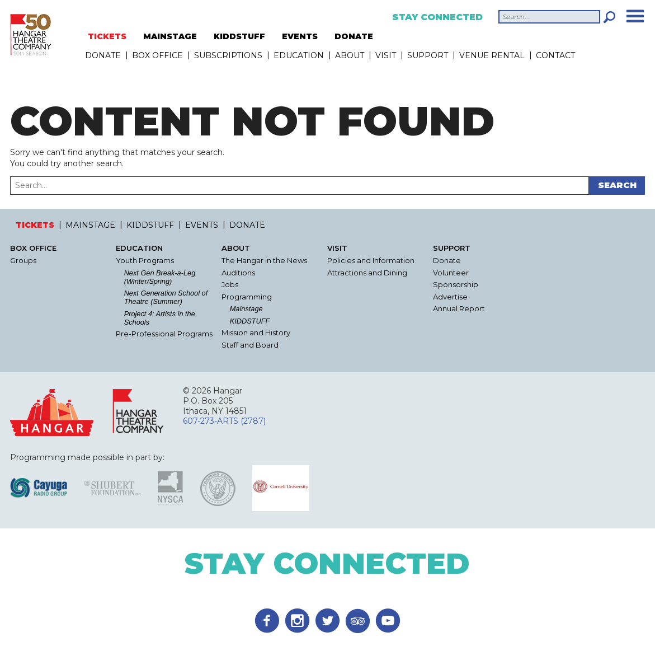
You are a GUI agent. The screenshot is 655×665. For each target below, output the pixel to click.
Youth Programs (145, 260)
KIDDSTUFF (239, 36)
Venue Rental (492, 55)
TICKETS (107, 36)
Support (427, 55)
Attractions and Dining (367, 273)
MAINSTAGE (170, 36)
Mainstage (246, 309)
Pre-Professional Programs (164, 334)
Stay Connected (437, 17)
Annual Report (459, 309)
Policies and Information (370, 260)
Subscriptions (228, 55)
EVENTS (300, 36)
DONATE (353, 36)
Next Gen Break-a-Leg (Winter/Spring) (160, 277)
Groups (23, 260)
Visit (385, 55)
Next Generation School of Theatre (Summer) (166, 297)
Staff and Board (250, 345)
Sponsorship (455, 284)
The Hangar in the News (264, 260)
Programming (247, 297)
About (349, 55)
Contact (555, 55)
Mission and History (256, 333)
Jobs (230, 284)
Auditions (238, 273)
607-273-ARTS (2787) (224, 421)
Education (299, 55)
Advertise (450, 297)
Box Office (157, 55)
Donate (447, 260)
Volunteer (451, 273)
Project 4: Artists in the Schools (159, 318)
